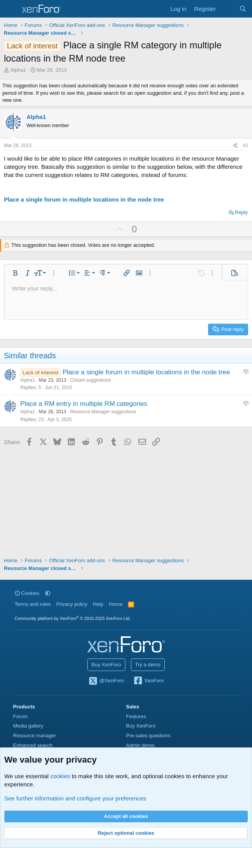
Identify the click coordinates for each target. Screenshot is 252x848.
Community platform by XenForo (73, 618)
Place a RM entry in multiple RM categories (83, 403)
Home (116, 604)
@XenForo (106, 681)
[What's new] (227, 9)
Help (98, 604)
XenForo (148, 681)
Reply (241, 212)
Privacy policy (71, 604)
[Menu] (11, 9)
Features (136, 716)
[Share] (235, 145)
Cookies (27, 593)
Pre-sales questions (148, 735)
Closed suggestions (90, 380)
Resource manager (34, 735)
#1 (245, 145)
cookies (60, 776)
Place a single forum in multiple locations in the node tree (84, 199)
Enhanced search (33, 745)
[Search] (242, 9)
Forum (20, 716)
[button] (15, 273)
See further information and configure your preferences (75, 798)
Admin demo (140, 745)
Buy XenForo (106, 664)
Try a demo (147, 664)
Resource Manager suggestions (103, 411)
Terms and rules (33, 604)
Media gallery (28, 726)
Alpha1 (18, 70)
